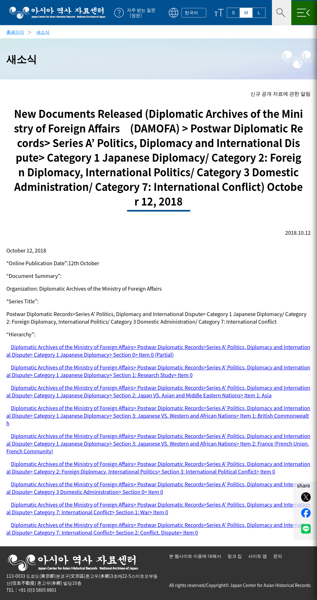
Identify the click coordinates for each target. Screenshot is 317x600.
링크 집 (235, 556)
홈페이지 (15, 32)
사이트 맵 (257, 556)
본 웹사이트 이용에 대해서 (195, 556)
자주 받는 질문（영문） (141, 12)
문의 (277, 556)
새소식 (43, 32)
